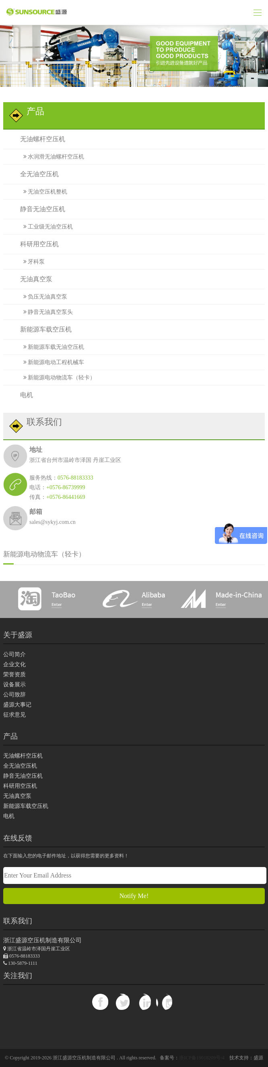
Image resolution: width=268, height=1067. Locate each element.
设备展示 (14, 681)
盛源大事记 (17, 701)
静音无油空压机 (36, 208)
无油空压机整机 (43, 191)
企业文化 (14, 661)
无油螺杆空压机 (36, 139)
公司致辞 (14, 691)
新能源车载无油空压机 (51, 344)
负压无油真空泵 (43, 295)
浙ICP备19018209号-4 (202, 1055)
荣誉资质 (14, 671)
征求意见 (14, 711)
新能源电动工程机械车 (51, 359)
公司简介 (14, 651)
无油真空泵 (29, 277)
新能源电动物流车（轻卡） (57, 374)
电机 (19, 391)
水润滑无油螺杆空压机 (51, 156)
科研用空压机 (32, 242)
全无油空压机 (32, 173)
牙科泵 (31, 260)
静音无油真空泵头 (45, 310)
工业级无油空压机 (45, 225)
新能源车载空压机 (39, 326)
